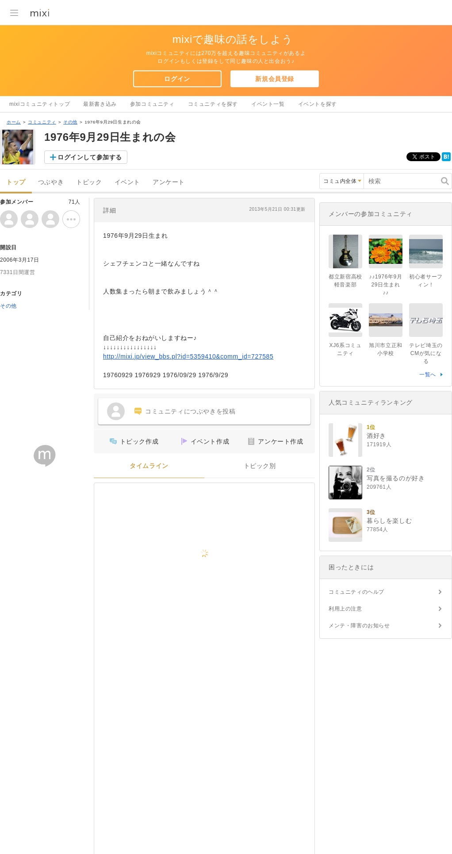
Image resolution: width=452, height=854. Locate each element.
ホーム (14, 122)
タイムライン (149, 466)
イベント (127, 182)
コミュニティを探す (213, 104)
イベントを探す (317, 104)
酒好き (376, 435)
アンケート (169, 182)
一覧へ (427, 374)
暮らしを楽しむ (389, 520)
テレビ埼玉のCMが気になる (426, 353)
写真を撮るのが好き (396, 478)
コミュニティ (42, 122)
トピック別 (260, 466)
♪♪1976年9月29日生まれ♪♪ (385, 285)
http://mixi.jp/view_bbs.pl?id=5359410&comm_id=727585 (188, 356)
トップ (16, 182)
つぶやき (51, 182)
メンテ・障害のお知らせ (359, 625)
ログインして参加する (89, 157)
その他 (70, 122)
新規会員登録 (274, 78)
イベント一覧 (268, 104)
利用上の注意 (345, 609)
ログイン (177, 78)
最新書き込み (100, 104)
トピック (89, 182)
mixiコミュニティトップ (39, 104)
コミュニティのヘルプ (356, 592)
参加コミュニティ (152, 104)
